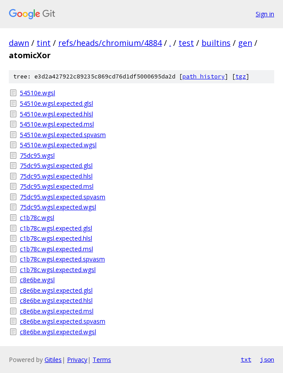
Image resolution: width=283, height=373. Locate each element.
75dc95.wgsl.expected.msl (56, 186)
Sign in (265, 14)
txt (246, 359)
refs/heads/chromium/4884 (110, 42)
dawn (19, 42)
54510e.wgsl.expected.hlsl (56, 114)
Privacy (77, 359)
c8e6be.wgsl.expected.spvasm (62, 321)
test (186, 42)
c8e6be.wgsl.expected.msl (56, 311)
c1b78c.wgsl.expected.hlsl (56, 238)
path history (203, 76)
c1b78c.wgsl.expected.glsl (56, 228)
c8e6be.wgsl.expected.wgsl (58, 332)
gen (245, 42)
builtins (216, 42)
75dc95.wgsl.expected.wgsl (58, 207)
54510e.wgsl (37, 93)
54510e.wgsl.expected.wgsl (58, 145)
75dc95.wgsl (37, 155)
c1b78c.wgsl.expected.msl (56, 249)
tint (44, 42)
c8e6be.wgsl (37, 280)
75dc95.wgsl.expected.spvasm (62, 197)
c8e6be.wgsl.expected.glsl (56, 290)
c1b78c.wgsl (37, 217)
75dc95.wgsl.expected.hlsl (56, 176)
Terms (102, 359)
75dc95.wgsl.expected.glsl (56, 165)
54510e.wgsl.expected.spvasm (63, 135)
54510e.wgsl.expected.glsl (56, 103)
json (267, 359)
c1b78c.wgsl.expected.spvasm (62, 259)
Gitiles (53, 359)
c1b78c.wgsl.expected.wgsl (58, 269)
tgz (240, 76)
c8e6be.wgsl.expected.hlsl (56, 300)
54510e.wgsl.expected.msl (57, 124)
